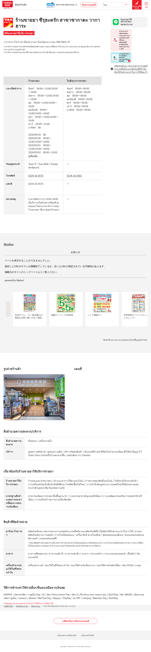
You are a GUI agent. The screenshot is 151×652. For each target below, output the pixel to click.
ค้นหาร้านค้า (14, 4)
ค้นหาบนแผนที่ (89, 4)
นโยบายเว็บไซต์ (87, 635)
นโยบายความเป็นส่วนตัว (67, 635)
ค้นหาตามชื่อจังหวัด (136, 5)
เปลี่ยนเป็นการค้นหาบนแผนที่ (75, 620)
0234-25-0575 (35, 175)
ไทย (115, 4)
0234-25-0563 (74, 175)
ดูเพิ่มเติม (33, 155)
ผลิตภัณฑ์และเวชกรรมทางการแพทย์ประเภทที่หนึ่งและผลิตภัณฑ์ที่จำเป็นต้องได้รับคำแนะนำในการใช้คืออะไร (129, 68)
